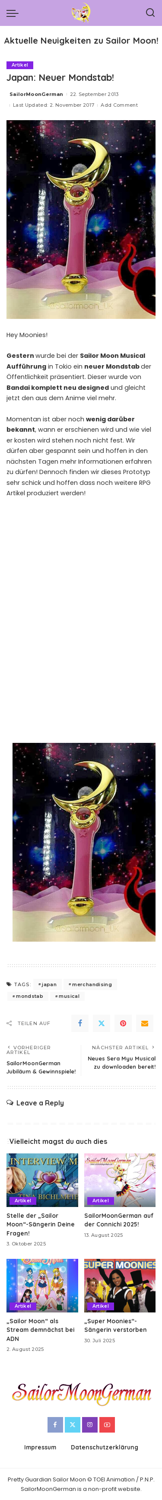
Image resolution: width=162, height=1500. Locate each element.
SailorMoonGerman (37, 94)
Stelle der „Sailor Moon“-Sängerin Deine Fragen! (40, 1224)
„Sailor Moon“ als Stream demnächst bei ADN (40, 1329)
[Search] (150, 13)
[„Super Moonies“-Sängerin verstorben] (120, 1285)
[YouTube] (107, 1425)
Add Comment (119, 105)
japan (49, 984)
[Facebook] (80, 1023)
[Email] (144, 1023)
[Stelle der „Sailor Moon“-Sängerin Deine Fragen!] (42, 1180)
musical (69, 996)
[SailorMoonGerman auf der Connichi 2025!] (120, 1180)
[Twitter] (101, 1023)
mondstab (29, 996)
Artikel (20, 65)
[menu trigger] (14, 13)
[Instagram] (90, 1425)
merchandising (91, 984)
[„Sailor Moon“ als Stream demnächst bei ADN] (42, 1285)
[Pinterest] (123, 1023)
